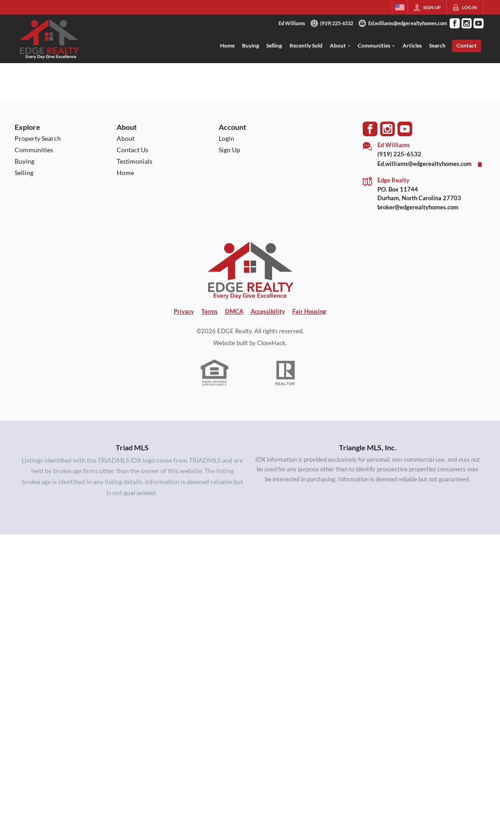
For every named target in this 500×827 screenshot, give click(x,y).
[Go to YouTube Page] (478, 23)
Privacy (184, 311)
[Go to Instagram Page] (467, 23)
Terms (209, 311)
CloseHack (271, 343)
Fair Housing (309, 311)
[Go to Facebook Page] (455, 23)
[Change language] (399, 7)
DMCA (234, 311)
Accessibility (268, 311)
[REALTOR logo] (285, 373)
